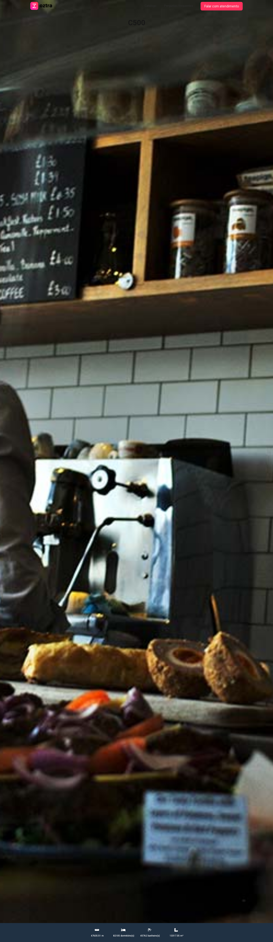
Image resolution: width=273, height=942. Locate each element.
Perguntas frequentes (178, 6)
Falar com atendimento (221, 6)
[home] (41, 5)
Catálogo (150, 6)
